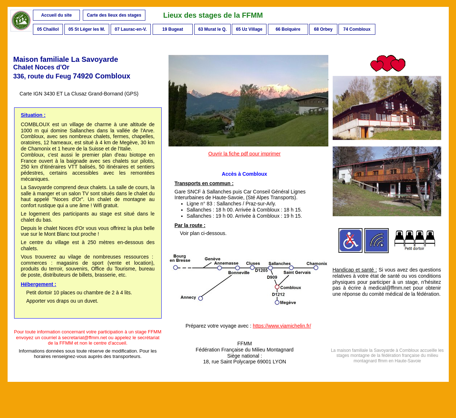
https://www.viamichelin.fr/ (282, 326)
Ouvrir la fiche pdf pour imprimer (244, 154)
